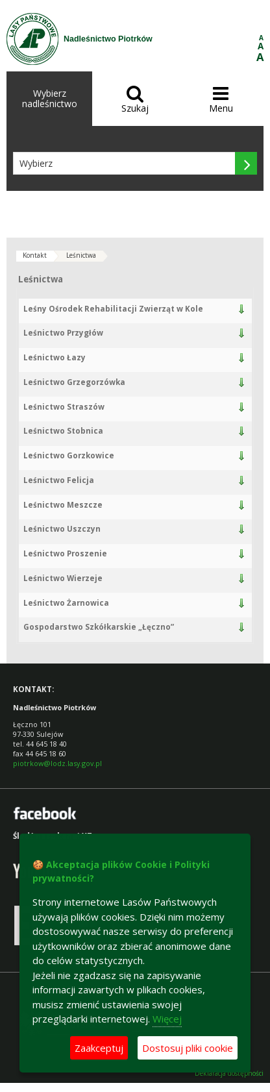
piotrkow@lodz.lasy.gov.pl (57, 763)
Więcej (167, 1018)
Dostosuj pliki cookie (187, 1047)
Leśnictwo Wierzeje (63, 578)
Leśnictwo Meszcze (63, 505)
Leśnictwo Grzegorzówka (74, 382)
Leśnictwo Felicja (58, 480)
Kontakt (35, 255)
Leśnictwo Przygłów (63, 333)
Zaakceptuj (99, 1047)
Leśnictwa (81, 255)
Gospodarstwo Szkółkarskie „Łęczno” (98, 627)
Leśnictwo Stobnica (63, 431)
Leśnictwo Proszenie (65, 553)
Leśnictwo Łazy (54, 357)
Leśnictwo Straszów (63, 407)
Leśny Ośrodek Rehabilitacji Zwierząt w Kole (113, 309)
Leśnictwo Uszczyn (62, 529)
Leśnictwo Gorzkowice (68, 455)
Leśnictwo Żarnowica (66, 603)
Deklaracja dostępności (229, 1073)
